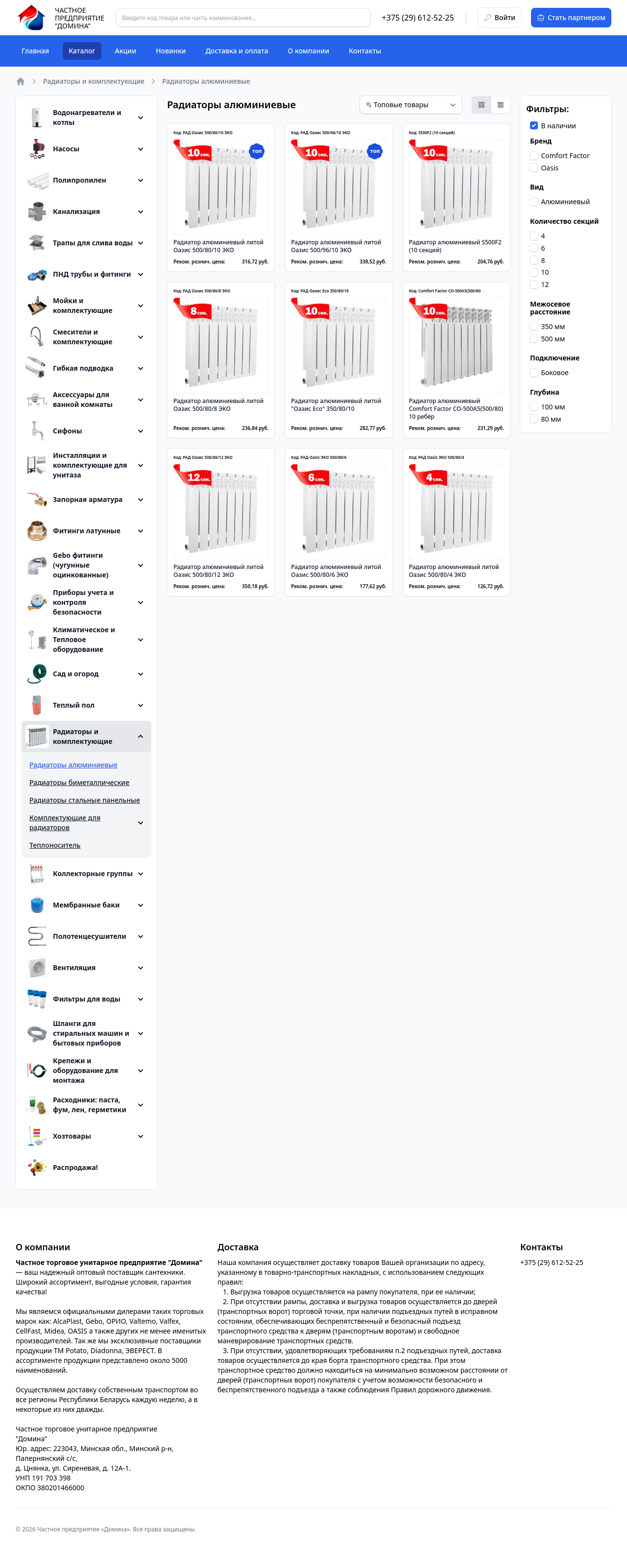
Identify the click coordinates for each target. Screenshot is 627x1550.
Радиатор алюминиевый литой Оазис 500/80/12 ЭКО (218, 571)
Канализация (62, 211)
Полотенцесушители (75, 936)
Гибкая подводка (69, 368)
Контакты (365, 50)
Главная (35, 50)
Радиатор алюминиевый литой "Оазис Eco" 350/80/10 (336, 405)
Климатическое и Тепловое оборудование (70, 639)
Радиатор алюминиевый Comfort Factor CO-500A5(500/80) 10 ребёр (456, 409)
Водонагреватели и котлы (73, 117)
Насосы (52, 149)
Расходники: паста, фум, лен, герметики (75, 1105)
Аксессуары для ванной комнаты (69, 399)
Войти (499, 17)
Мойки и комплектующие (68, 305)
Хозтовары (58, 1136)
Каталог (82, 50)
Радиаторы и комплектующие (94, 81)
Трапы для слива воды (79, 243)
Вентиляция (60, 967)
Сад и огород (61, 674)
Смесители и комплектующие (68, 337)
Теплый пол (60, 705)
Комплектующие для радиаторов (64, 822)
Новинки (171, 50)
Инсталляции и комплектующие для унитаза (76, 465)
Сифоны (53, 431)
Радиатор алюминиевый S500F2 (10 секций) (455, 246)
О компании (309, 50)
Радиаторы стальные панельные (84, 800)
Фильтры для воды (73, 999)
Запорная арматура (73, 499)
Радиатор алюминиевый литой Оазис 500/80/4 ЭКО (454, 571)
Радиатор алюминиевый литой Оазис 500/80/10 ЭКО (218, 246)
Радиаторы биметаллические (79, 782)
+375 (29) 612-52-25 (418, 17)
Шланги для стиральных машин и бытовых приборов (77, 1033)
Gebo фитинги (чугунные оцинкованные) (66, 564)
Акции (126, 50)
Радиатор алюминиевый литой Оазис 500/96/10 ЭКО (336, 246)
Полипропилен (65, 180)
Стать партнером (571, 17)
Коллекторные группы (79, 873)
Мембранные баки (72, 905)
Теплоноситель (54, 845)
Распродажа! (61, 1167)
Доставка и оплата (236, 50)
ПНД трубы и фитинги (78, 274)
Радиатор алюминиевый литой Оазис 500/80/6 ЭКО (336, 571)
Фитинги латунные (73, 531)
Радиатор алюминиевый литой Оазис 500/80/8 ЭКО (218, 405)
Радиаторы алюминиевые (73, 764)
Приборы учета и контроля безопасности (69, 602)
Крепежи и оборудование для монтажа (71, 1070)
